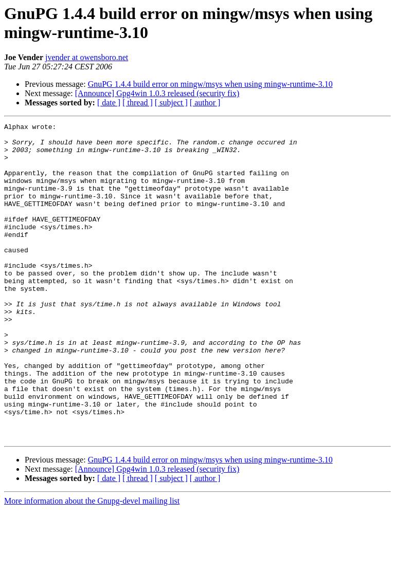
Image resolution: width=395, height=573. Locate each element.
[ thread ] (137, 102)
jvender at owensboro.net (86, 57)
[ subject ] (171, 102)
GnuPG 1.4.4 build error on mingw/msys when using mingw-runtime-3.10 (210, 84)
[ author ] (205, 102)
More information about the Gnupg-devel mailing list (91, 564)
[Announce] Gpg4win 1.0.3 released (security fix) (157, 93)
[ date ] (108, 102)
